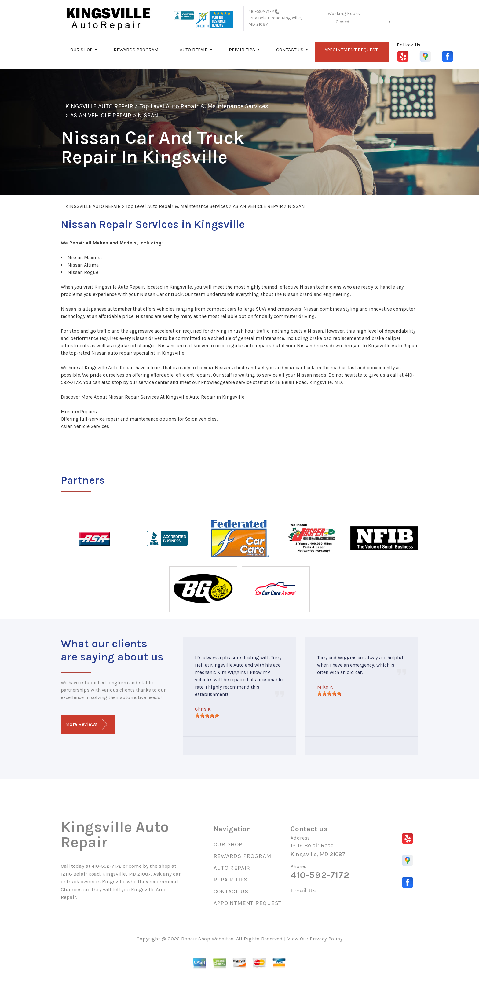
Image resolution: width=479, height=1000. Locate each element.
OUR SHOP (81, 50)
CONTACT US (289, 50)
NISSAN (148, 115)
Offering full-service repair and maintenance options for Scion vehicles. (139, 419)
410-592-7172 (261, 11)
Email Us (303, 891)
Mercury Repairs (79, 411)
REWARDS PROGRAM (136, 50)
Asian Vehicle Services (85, 426)
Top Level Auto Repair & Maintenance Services (204, 106)
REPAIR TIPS (242, 50)
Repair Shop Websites (207, 939)
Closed (342, 21)
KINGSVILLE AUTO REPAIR (99, 106)
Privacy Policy (326, 939)
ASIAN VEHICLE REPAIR (100, 115)
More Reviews (86, 724)
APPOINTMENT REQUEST (351, 50)
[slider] (207, 715)
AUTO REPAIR (194, 50)
